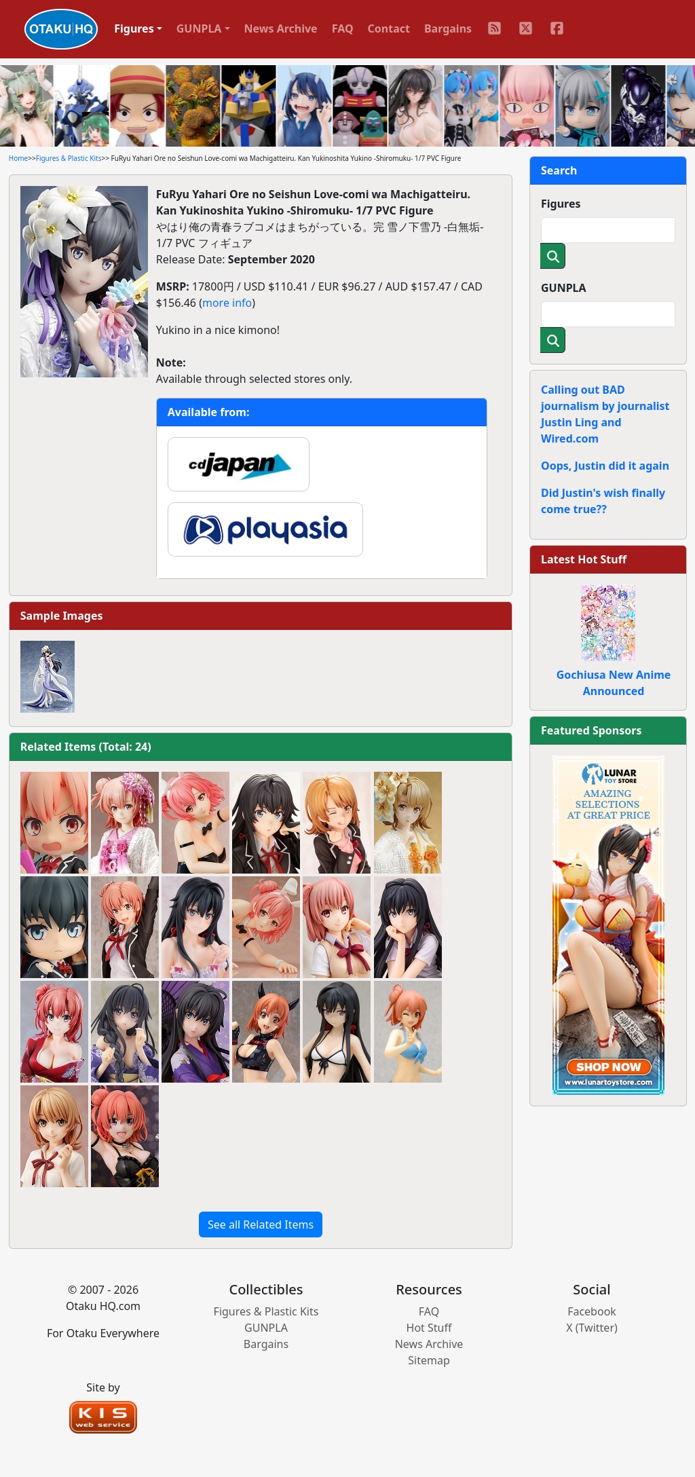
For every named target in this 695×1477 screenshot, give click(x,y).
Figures (561, 203)
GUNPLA (563, 287)
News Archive (281, 28)
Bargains (448, 28)
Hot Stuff (429, 1327)
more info (227, 302)
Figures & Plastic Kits (69, 158)
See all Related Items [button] (261, 1224)
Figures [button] (134, 28)
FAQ (343, 28)
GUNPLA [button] (199, 28)
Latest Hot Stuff (583, 559)
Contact (389, 28)
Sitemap (429, 1360)
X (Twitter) (592, 1327)
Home (18, 158)
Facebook (591, 1311)
